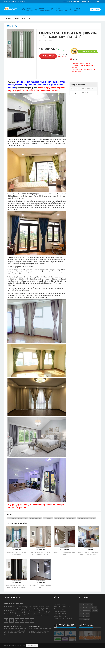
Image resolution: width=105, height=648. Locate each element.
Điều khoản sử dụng (60, 616)
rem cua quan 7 (84, 616)
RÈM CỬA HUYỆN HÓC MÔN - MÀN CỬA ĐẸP (16, 553)
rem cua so (83, 607)
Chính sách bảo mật (60, 614)
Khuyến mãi (86, 2)
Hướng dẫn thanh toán (60, 604)
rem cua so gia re (85, 610)
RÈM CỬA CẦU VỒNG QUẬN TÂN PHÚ (40, 586)
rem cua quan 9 (84, 619)
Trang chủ (8, 18)
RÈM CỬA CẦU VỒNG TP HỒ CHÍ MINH (64, 553)
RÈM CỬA (16, 18)
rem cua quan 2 (84, 613)
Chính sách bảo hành (60, 611)
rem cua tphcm (71, 518)
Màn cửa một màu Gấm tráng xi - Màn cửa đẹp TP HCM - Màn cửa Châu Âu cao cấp (16, 586)
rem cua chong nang (35, 518)
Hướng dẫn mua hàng (71, 2)
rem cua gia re (48, 518)
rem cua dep (92, 607)
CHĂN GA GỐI (26, 18)
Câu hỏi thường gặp (59, 609)
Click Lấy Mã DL (32, 646)
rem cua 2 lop (12, 518)
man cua (89, 604)
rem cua (82, 604)
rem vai (92, 518)
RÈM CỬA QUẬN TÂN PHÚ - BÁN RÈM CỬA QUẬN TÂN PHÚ (88, 553)
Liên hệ (96, 2)
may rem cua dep (83, 518)
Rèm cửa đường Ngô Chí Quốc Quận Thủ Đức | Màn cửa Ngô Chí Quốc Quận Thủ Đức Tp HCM (40, 553)
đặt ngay (48, 56)
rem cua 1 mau (22, 518)
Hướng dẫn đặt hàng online (62, 606)
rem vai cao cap (59, 518)
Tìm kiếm (95, 9)
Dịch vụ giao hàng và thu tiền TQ (63, 618)
